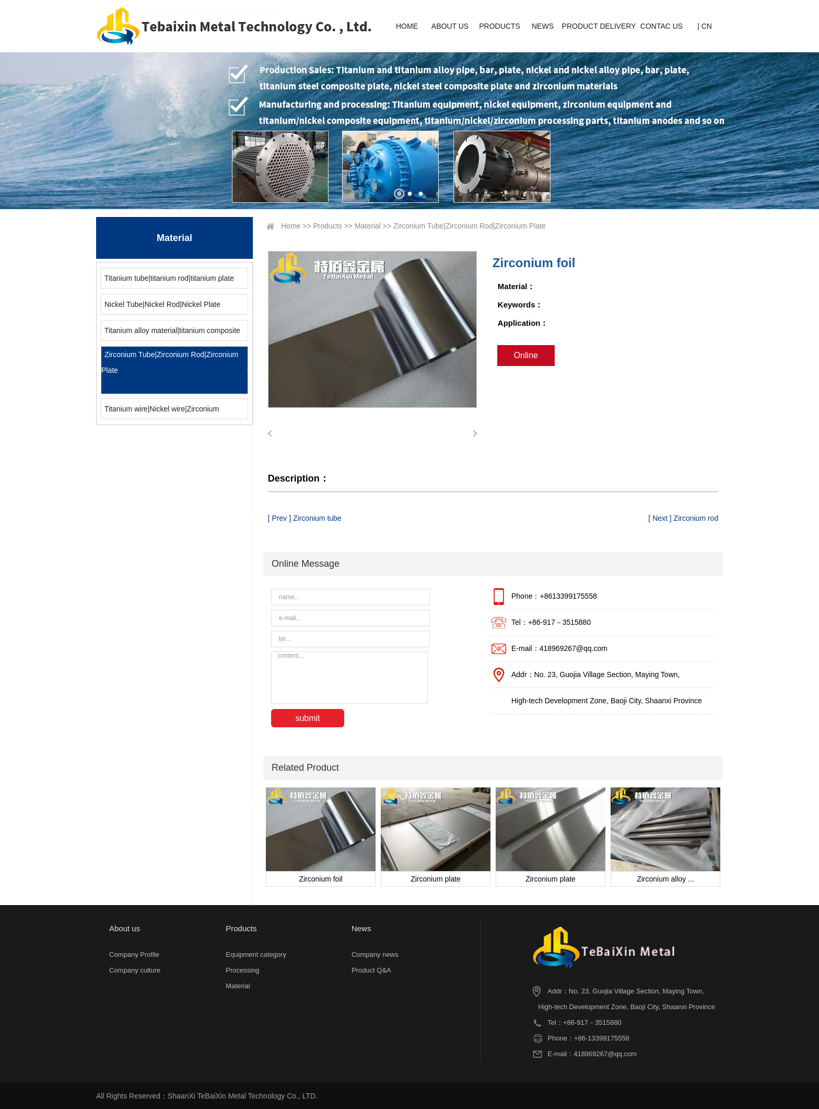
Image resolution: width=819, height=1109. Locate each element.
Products (327, 226)
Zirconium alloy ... (665, 879)
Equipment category (256, 954)
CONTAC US (661, 26)
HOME (407, 26)
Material (368, 226)
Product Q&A (371, 970)
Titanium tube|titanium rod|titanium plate (169, 278)
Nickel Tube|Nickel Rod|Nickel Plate (162, 304)
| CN (704, 26)
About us (124, 928)
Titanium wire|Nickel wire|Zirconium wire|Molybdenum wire (160, 412)
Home (290, 226)
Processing (242, 970)
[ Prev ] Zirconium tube (305, 518)
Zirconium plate (436, 879)
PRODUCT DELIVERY (599, 26)
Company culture (134, 970)
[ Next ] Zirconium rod (683, 518)
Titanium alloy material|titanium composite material (170, 333)
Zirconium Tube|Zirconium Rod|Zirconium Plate (169, 362)
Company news (375, 954)
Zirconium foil (320, 879)
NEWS (543, 26)
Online (526, 355)
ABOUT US (450, 26)
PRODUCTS (499, 26)
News (361, 928)
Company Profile (134, 954)
